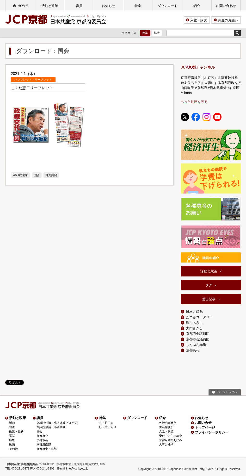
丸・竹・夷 (106, 423)
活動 (12, 423)
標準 (145, 33)
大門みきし (194, 328)
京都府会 (42, 436)
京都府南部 (44, 444)
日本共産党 (194, 311)
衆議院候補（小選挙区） (52, 427)
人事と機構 (166, 444)
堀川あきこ (194, 323)
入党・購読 (198, 20)
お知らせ (108, 6)
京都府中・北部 (47, 449)
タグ (208, 285)
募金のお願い (228, 20)
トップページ (205, 427)
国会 (37, 175)
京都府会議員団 (197, 334)
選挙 (12, 436)
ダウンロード (167, 6)
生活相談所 (166, 427)
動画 (12, 444)
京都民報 (192, 350)
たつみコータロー (199, 317)
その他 (13, 449)
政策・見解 (16, 431)
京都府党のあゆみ (170, 440)
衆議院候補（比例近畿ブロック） (58, 423)
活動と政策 (49, 6)
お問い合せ (203, 423)
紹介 (196, 6)
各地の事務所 (167, 423)
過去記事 (208, 299)
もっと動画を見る (194, 102)
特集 (138, 6)
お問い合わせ (226, 6)
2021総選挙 (20, 175)
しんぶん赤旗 (196, 345)
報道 (12, 427)
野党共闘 (51, 175)
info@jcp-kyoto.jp (77, 468)
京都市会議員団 (197, 339)
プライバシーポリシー (211, 432)
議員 (79, 6)
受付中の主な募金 (170, 436)
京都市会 (42, 440)
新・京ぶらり (107, 427)
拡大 (157, 33)
